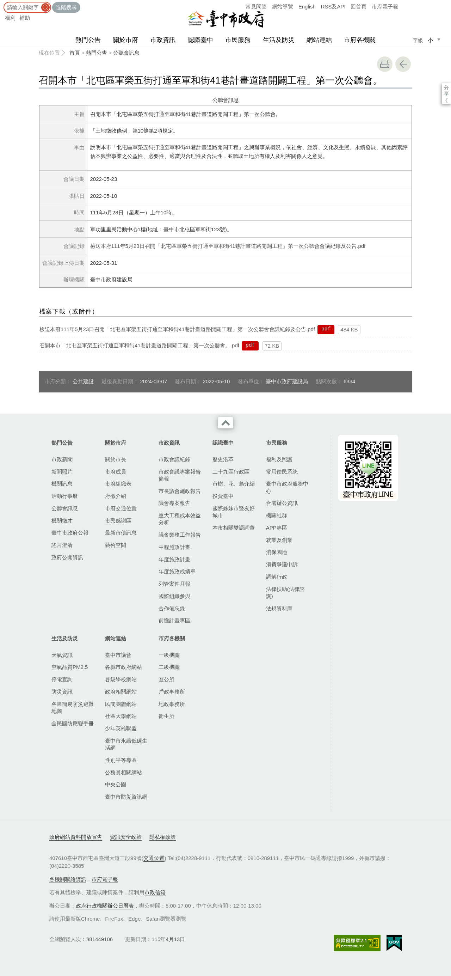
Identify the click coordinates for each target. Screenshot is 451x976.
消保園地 (276, 552)
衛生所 (166, 716)
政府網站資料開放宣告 (75, 837)
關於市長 (115, 459)
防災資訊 (62, 692)
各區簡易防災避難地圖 (72, 707)
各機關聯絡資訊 (67, 879)
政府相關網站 (121, 692)
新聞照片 (62, 472)
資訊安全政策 (126, 837)
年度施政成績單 (177, 571)
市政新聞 (62, 459)
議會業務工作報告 (180, 535)
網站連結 (319, 39)
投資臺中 (223, 496)
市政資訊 (162, 39)
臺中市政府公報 (69, 533)
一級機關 (169, 655)
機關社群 (276, 515)
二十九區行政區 (230, 472)
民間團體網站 (121, 704)
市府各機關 (360, 39)
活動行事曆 (64, 496)
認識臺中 (200, 39)
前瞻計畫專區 (174, 620)
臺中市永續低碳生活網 (126, 744)
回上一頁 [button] (403, 64)
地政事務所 (172, 704)
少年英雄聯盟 (121, 728)
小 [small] (430, 40)
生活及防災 (279, 39)
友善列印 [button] (385, 64)
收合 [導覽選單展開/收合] (225, 422)
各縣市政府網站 (123, 667)
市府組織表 (118, 484)
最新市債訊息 (121, 533)
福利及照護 (279, 459)
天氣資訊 (62, 655)
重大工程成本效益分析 (180, 518)
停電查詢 (62, 679)
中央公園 (115, 784)
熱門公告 (88, 39)
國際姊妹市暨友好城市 (233, 511)
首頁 (74, 53)
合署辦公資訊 (282, 503)
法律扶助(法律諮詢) (285, 592)
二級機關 (169, 667)
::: (2, 3)
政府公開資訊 (67, 557)
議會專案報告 (174, 503)
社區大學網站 (121, 716)
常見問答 (256, 7)
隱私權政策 (162, 837)
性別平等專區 (121, 760)
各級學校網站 (121, 679)
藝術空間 (115, 545)
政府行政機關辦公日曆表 (105, 906)
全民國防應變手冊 (72, 723)
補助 (24, 18)
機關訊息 (62, 484)
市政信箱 (155, 892)
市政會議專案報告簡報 (180, 475)
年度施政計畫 (174, 559)
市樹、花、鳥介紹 (233, 484)
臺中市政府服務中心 (287, 487)
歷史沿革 (223, 459)
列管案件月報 (174, 584)
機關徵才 (62, 521)
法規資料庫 (279, 608)
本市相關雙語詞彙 (233, 528)
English (307, 7)
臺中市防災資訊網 (126, 797)
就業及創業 (279, 540)
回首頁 (358, 7)
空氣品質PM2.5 (69, 667)
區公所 (166, 679)
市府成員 (115, 472)
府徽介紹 (115, 496)
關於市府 (125, 39)
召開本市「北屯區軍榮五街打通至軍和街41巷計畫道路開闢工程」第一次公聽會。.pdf (139, 345)
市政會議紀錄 (174, 459)
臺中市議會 (118, 655)
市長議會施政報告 (180, 491)
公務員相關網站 (123, 772)
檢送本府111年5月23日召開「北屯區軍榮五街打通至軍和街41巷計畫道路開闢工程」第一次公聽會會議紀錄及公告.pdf (228, 246)
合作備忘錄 (172, 608)
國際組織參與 (174, 596)
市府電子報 (385, 7)
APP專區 (276, 528)
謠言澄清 (62, 545)
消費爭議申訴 (282, 564)
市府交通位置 (121, 508)
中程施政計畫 (174, 547)
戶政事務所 (172, 692)
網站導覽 (282, 7)
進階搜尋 (66, 7)
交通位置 (154, 858)
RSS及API (333, 7)
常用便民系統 (282, 472)
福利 (10, 18)
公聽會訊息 (126, 53)
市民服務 (238, 39)
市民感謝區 (118, 521)
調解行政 (276, 577)
